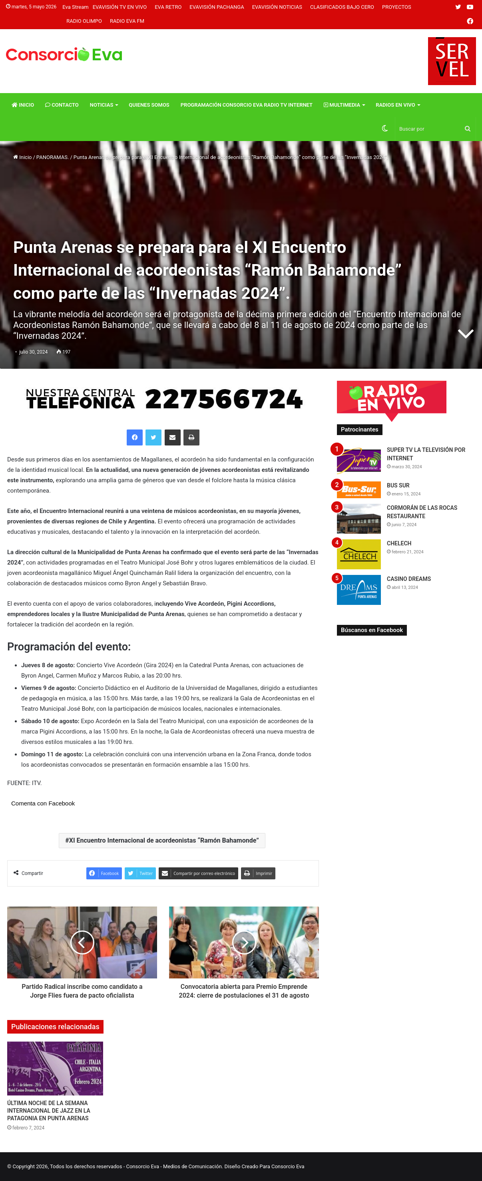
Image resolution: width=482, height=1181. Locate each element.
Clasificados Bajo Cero (342, 7)
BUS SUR (398, 485)
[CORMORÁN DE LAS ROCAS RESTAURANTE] (359, 519)
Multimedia (342, 105)
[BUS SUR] (359, 489)
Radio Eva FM (127, 21)
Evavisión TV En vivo (120, 7)
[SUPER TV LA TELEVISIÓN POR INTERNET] (359, 461)
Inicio (23, 105)
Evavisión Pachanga (216, 7)
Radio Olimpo (84, 21)
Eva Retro (168, 7)
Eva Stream (75, 7)
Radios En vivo (395, 105)
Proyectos (396, 7)
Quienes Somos (149, 105)
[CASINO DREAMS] (359, 590)
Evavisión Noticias (277, 7)
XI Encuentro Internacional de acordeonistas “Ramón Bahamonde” (164, 840)
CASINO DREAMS (409, 579)
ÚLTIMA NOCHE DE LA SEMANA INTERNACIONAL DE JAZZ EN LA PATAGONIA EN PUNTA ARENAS (48, 1110)
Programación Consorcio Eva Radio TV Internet (247, 105)
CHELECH (399, 543)
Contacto (62, 105)
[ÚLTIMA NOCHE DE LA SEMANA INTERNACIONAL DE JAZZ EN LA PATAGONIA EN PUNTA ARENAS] (55, 1069)
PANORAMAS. (52, 157)
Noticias (102, 105)
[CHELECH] (359, 554)
